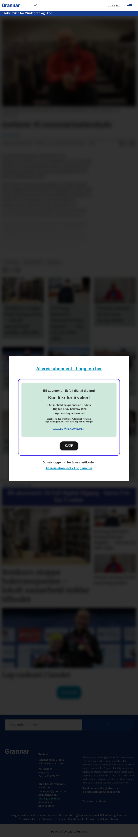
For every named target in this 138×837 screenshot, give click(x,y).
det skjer (11, 262)
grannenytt (33, 262)
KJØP (69, 445)
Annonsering (46, 805)
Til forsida (69, 692)
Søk (107, 725)
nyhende (54, 262)
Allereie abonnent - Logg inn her (69, 368)
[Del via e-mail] (133, 143)
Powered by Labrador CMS (69, 831)
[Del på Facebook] (121, 143)
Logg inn (114, 5)
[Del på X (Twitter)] (127, 143)
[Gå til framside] (11, 5)
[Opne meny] (129, 5)
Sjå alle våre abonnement (68, 429)
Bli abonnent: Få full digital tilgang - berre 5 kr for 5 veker (69, 496)
